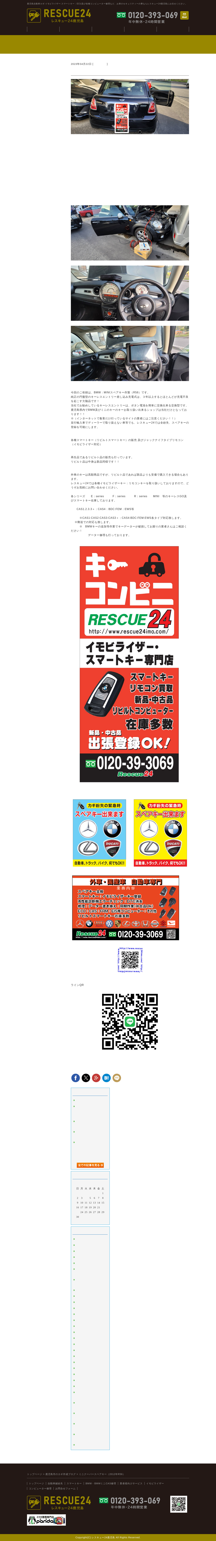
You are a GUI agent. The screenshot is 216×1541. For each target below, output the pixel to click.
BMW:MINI (100, 63)
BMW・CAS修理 (108, 29)
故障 (78, 1257)
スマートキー (84, 1239)
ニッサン (81, 1320)
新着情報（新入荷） (88, 1386)
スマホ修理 (82, 1445)
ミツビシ (81, 1344)
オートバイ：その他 (88, 1308)
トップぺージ (43, 29)
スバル (80, 1338)
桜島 (78, 1302)
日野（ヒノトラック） (89, 1368)
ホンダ (80, 1326)
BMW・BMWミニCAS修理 (101, 1483)
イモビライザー (85, 1245)
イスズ (80, 1362)
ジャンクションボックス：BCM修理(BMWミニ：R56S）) (89, 1111)
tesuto (79, 1100)
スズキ (80, 1350)
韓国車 (80, 1296)
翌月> (97, 1221)
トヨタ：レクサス (87, 1314)
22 (103, 1207)
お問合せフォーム (65, 1488)
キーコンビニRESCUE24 (91, 1380)
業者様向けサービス (172, 29)
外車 (78, 1251)
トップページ (36, 1483)
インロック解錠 (85, 1263)
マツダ (80, 1332)
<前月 (83, 1221)
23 (77, 1212)
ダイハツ (81, 1356)
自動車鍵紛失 (75, 29)
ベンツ (80, 1290)
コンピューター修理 (140, 29)
